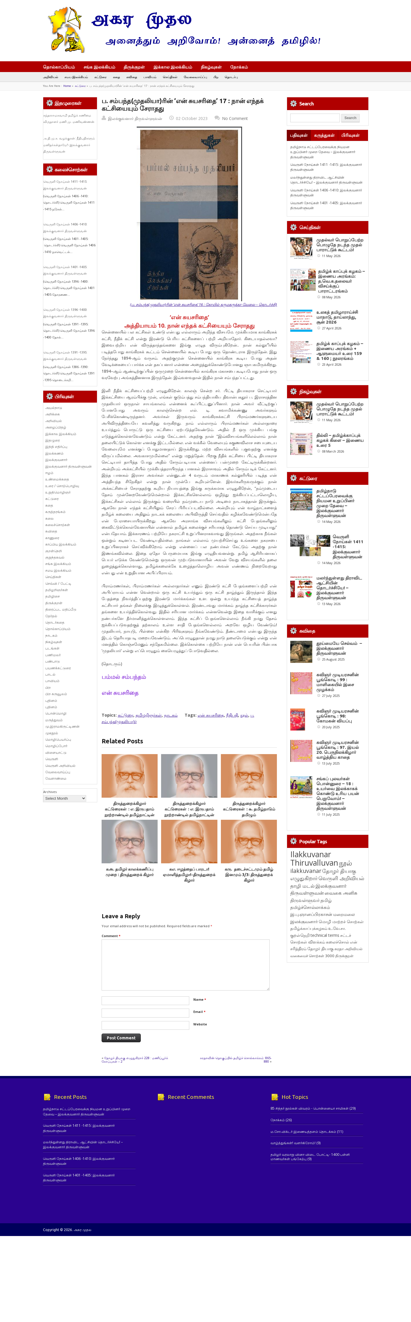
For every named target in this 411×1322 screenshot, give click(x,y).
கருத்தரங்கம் (55, 511)
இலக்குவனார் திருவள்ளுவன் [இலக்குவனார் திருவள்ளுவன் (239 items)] (318, 889)
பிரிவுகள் (350, 135)
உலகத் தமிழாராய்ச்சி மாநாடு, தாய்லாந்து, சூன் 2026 (337, 317)
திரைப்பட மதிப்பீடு (60, 609)
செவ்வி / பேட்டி (58, 583)
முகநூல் (51, 733)
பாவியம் (149, 77)
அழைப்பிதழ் (55, 427)
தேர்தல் (51, 616)
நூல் (244, 715)
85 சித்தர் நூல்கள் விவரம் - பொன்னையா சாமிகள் (310, 1108)
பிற (215, 77)
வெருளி (51, 758)
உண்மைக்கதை (57, 479)
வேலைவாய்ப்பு (195, 77)
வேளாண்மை (55, 778)
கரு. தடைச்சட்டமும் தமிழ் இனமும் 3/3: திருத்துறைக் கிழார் (249, 875)
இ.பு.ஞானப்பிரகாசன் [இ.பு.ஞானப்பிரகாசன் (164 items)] (311, 914)
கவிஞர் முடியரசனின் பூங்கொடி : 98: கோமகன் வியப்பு (337, 715)
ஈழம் (49, 472)
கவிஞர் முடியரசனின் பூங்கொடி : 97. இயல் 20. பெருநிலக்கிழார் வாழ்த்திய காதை (337, 750)
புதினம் (51, 700)
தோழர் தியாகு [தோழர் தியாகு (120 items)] (320, 948)
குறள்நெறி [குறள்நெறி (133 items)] (300, 935)
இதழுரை (52, 440)
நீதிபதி (232, 715)
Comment (111, 936)
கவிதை (131, 77)
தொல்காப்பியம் (59, 67)
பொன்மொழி (55, 713)
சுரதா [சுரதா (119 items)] (339, 948)
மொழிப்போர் (56, 745)
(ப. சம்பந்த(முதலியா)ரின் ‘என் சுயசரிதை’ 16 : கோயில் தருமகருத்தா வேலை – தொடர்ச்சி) (203, 304)
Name (199, 999)
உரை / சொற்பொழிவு (62, 485)
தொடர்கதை (54, 622)
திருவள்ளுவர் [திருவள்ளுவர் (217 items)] (305, 900)
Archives (50, 792)
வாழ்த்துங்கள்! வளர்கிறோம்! (293, 1142)
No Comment (235, 118)
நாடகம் (171, 715)
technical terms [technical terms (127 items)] (325, 935)
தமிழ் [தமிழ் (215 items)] (326, 900)
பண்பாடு (52, 661)
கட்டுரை (100, 77)
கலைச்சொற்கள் (57, 524)
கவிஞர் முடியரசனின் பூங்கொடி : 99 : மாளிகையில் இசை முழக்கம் (337, 682)
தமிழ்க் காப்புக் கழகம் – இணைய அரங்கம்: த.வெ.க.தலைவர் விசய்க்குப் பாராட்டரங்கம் (341, 281)
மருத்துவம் (54, 719)
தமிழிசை (52, 596)
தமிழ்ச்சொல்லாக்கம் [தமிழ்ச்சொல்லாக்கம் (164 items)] (310, 907)
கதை (116, 77)
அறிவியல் (50, 77)
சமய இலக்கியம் (76, 77)
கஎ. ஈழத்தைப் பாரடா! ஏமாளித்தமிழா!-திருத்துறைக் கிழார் (189, 875)
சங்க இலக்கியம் (99, 67)
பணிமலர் (53, 654)
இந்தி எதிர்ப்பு (56, 446)
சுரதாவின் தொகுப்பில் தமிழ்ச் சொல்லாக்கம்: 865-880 (236, 1059)
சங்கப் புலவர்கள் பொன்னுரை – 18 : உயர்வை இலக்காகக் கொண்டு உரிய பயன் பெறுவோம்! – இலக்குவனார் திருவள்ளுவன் (337, 793)
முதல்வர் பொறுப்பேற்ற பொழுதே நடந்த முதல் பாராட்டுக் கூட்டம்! (339, 244)
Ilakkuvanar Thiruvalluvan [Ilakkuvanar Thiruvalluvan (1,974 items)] (314, 858)
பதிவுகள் (299, 135)
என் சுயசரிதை (211, 715)
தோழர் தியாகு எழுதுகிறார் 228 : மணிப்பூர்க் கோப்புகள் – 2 (135, 1059)
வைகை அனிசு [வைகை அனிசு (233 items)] (341, 892)
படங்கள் (52, 648)
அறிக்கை (52, 414)
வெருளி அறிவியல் (60, 765)
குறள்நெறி (53, 550)
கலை (49, 518)
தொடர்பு (231, 77)
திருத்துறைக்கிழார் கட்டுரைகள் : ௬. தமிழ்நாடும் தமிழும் (249, 809)
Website (200, 1024)
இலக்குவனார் (56, 459)
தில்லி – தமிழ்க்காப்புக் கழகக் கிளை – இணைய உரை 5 (340, 440)
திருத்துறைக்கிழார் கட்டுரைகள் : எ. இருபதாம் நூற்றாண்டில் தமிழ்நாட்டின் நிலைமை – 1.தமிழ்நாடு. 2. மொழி (189, 814)
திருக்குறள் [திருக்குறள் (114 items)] (344, 955)
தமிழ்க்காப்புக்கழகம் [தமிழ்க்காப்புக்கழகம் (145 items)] (308, 928)
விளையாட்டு (55, 752)
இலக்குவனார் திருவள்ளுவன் (135, 118)
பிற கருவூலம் (56, 693)
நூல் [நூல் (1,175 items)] (345, 863)
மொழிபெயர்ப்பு (58, 739)
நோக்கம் (241, 67)
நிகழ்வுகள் (211, 67)
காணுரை (52, 537)
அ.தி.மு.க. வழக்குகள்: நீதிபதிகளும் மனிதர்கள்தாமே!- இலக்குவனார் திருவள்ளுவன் (69, 145)
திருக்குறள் (134, 67)
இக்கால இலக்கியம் (173, 67)
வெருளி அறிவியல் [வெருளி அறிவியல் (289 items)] (341, 878)
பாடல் (50, 674)
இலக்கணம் (54, 453)
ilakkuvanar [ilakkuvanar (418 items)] (305, 871)
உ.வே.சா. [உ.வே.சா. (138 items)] (337, 928)
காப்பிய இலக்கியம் (60, 544)
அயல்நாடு (53, 407)
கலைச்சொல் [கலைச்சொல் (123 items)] (337, 942)
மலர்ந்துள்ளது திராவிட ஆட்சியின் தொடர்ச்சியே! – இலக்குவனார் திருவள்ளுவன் (326, 180)
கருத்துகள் (324, 135)
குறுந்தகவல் (54, 557)
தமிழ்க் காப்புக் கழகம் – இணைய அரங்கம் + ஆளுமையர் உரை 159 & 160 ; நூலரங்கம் (339, 351)
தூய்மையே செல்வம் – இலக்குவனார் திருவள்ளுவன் (339, 648)
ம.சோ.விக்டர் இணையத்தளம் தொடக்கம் (303, 1131)
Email (199, 1011)
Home (67, 86)
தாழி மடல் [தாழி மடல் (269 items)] (302, 885)
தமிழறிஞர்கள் (149, 715)
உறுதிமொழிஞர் (58, 492)
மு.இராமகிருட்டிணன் (62, 726)
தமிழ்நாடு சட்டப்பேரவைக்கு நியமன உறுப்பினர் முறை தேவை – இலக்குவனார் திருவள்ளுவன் (322, 151)
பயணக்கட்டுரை (58, 668)
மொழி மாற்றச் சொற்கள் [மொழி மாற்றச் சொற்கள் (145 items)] (341, 921)
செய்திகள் (170, 77)
